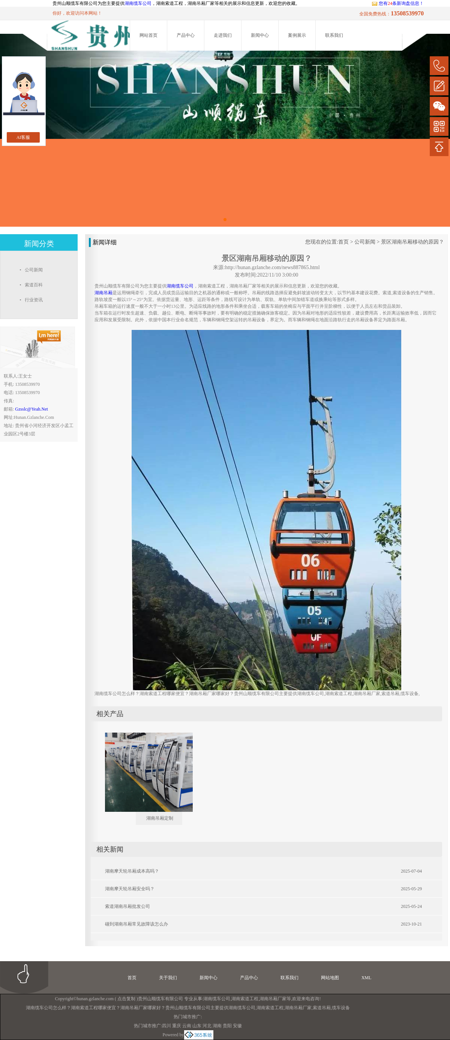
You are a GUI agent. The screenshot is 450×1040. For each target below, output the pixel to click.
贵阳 (227, 1025)
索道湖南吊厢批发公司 (127, 906)
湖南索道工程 (244, 998)
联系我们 (334, 35)
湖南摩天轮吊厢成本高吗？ (132, 871)
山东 (196, 1025)
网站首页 (149, 35)
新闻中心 (260, 35)
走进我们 (223, 35)
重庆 (176, 1025)
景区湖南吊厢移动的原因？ (412, 242)
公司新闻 (364, 242)
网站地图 (330, 977)
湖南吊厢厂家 (273, 998)
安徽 (237, 1025)
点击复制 (126, 998)
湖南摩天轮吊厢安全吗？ (129, 888)
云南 (186, 1025)
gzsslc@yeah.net (31, 409)
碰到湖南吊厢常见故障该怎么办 (136, 924)
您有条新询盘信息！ (398, 3)
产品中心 (186, 35)
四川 (166, 1025)
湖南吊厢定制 (159, 818)
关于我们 (168, 977)
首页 (343, 242)
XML (367, 977)
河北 (207, 1025)
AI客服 (23, 137)
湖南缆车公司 (138, 3)
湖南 (217, 1025)
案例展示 (297, 35)
